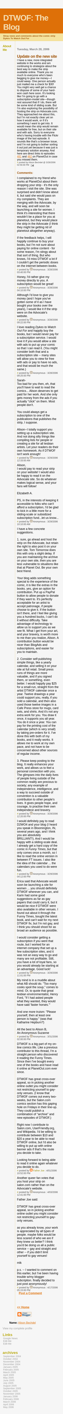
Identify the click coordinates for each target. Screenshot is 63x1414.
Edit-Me (7, 1341)
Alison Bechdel (27, 1322)
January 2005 (10, 1367)
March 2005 (9, 1372)
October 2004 (10, 1359)
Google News (10, 1338)
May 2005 (8, 1377)
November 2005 (11, 1393)
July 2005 (8, 1383)
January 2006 (10, 1396)
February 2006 (11, 1399)
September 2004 (12, 1356)
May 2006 (8, 1407)
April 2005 (8, 1375)
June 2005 (8, 1380)
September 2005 (12, 1388)
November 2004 (11, 1361)
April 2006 (8, 1404)
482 (29, 156)
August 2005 (10, 1385)
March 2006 (9, 1401)
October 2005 (10, 1391)
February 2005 (11, 1369)
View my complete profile (17, 1328)
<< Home (23, 1307)
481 (19, 156)
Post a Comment (30, 1293)
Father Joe (38, 1170)
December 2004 (11, 1364)
